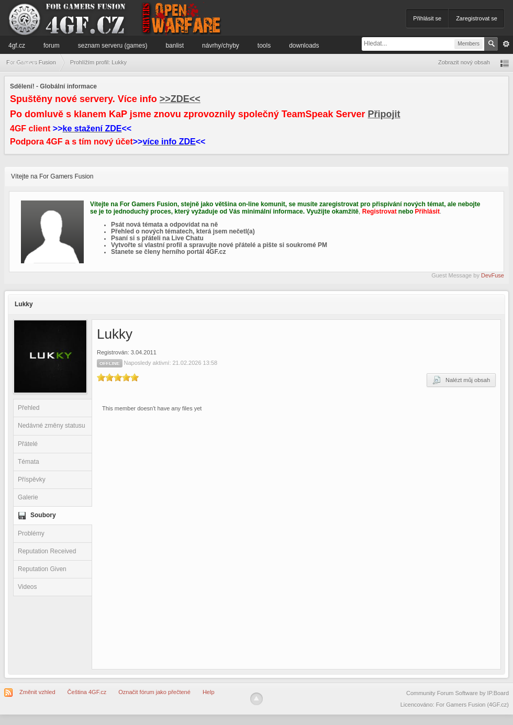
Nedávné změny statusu (51, 425)
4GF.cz (16, 45)
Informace (22, 62)
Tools (264, 45)
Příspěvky (32, 479)
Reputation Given (42, 569)
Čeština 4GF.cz (87, 692)
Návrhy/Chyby (220, 45)
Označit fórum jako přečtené (154, 692)
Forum (51, 45)
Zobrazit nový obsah (464, 62)
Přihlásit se (427, 18)
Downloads (304, 45)
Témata (28, 461)
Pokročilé (506, 44)
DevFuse (492, 275)
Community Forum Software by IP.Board (457, 693)
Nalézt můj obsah (461, 380)
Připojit (384, 114)
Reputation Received (47, 551)
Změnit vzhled (37, 692)
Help (209, 692)
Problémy (31, 533)
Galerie (28, 497)
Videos (27, 586)
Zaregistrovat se (476, 18)
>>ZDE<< (180, 99)
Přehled (28, 407)
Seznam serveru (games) (113, 45)
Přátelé (28, 444)
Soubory (43, 515)
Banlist (174, 45)
